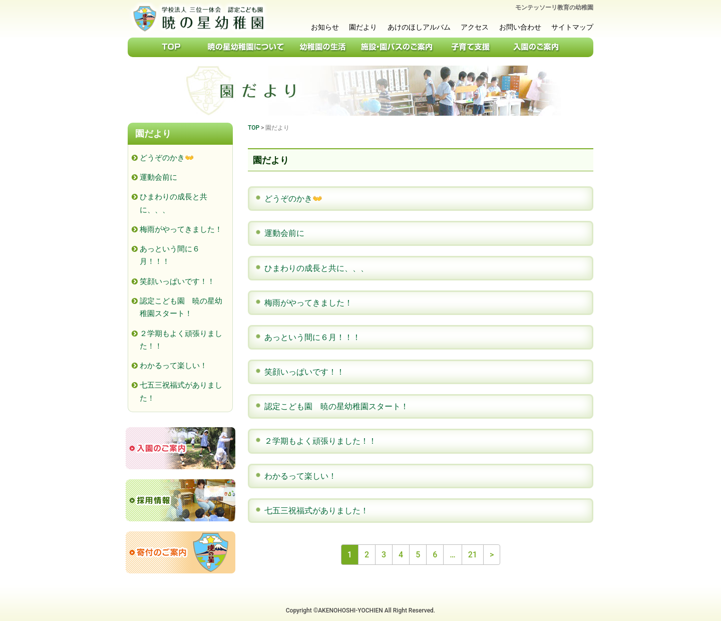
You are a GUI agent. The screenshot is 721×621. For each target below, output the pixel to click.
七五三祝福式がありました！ (316, 510)
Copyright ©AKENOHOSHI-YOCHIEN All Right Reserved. (360, 610)
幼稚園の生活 (322, 47)
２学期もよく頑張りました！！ (320, 441)
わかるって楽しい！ (300, 476)
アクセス (475, 27)
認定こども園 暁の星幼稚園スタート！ (336, 406)
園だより (363, 27)
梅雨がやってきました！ (308, 302)
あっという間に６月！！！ (312, 337)
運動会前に (284, 233)
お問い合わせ (520, 27)
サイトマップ (572, 27)
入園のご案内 (535, 47)
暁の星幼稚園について (246, 47)
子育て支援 (470, 47)
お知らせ (325, 27)
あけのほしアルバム (419, 27)
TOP (170, 47)
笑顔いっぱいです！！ (304, 372)
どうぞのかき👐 (293, 198)
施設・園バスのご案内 (396, 47)
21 (472, 554)
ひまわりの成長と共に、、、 (316, 268)
